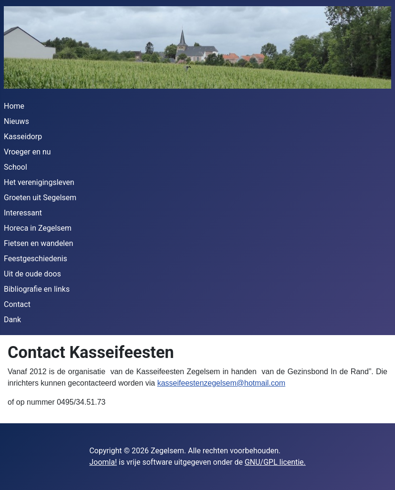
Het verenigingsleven (39, 182)
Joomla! (103, 462)
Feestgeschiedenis (35, 258)
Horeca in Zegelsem (37, 228)
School (15, 167)
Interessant (23, 212)
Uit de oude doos (32, 273)
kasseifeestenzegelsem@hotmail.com (221, 383)
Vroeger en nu (27, 151)
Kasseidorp (23, 136)
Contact (17, 304)
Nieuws (16, 121)
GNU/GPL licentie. (274, 462)
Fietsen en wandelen (38, 243)
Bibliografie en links (37, 289)
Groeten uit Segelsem (40, 197)
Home (14, 106)
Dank (12, 319)
